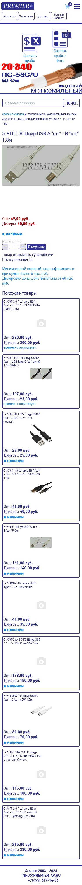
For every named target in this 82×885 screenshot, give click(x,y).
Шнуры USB (35, 119)
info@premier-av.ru (41, 875)
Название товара (20, 103)
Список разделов (13, 114)
